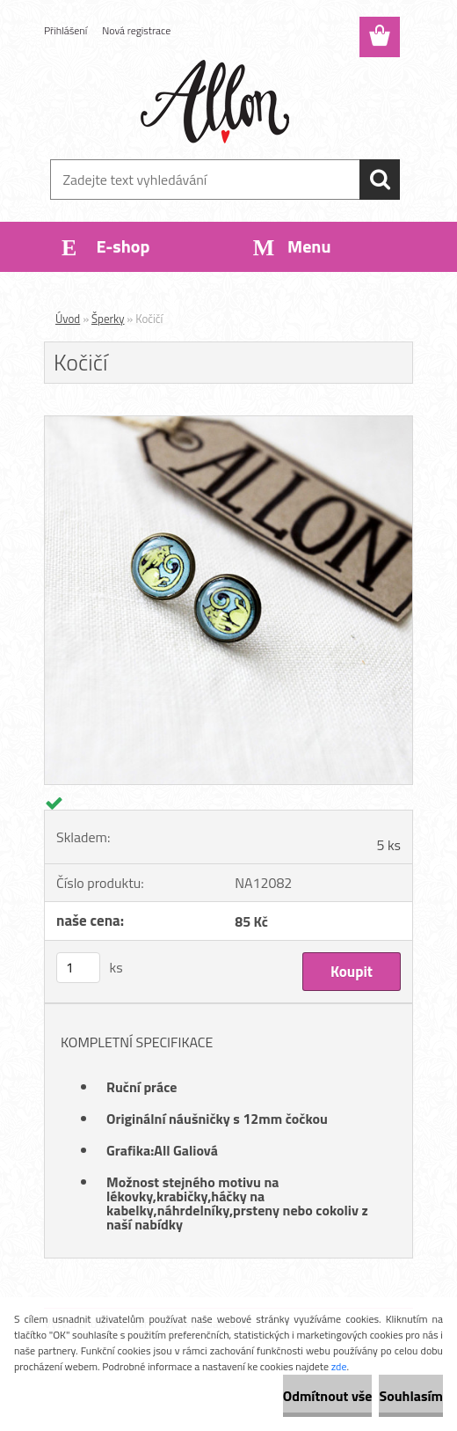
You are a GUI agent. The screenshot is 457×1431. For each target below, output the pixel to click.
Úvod (67, 318)
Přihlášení (65, 30)
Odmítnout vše (328, 1395)
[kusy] (78, 967)
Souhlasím (411, 1395)
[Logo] (217, 102)
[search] (379, 179)
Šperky (107, 318)
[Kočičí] (228, 423)
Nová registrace (136, 30)
